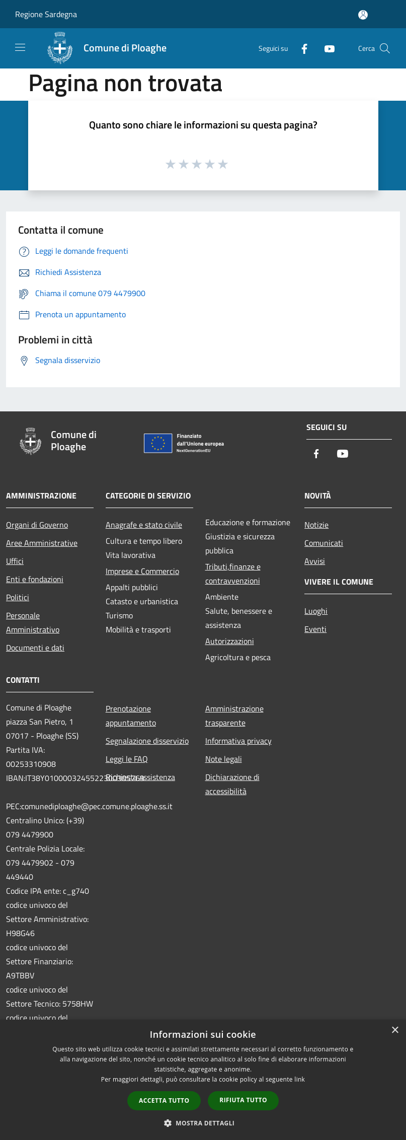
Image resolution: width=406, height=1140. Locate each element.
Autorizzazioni (229, 641)
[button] (203, 1123)
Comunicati (323, 543)
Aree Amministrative (41, 543)
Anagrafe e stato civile (144, 525)
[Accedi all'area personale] (363, 15)
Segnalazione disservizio (147, 741)
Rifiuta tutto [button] (243, 1100)
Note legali (223, 759)
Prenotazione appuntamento (131, 715)
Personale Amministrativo (32, 622)
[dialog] (203, 1080)
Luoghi (316, 611)
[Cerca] (385, 48)
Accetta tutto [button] (164, 1100)
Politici (17, 597)
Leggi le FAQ (127, 759)
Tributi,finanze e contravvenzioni (233, 573)
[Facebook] (300, 48)
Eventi (315, 629)
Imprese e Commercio (142, 571)
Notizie (316, 525)
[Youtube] (325, 48)
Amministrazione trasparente (234, 715)
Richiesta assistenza (140, 777)
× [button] (394, 1030)
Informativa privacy (238, 741)
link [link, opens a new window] (299, 1079)
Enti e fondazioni (34, 579)
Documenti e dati (35, 648)
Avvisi (314, 561)
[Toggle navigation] (20, 47)
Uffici (15, 561)
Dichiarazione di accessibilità (232, 784)
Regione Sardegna (46, 14)
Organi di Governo (37, 525)
